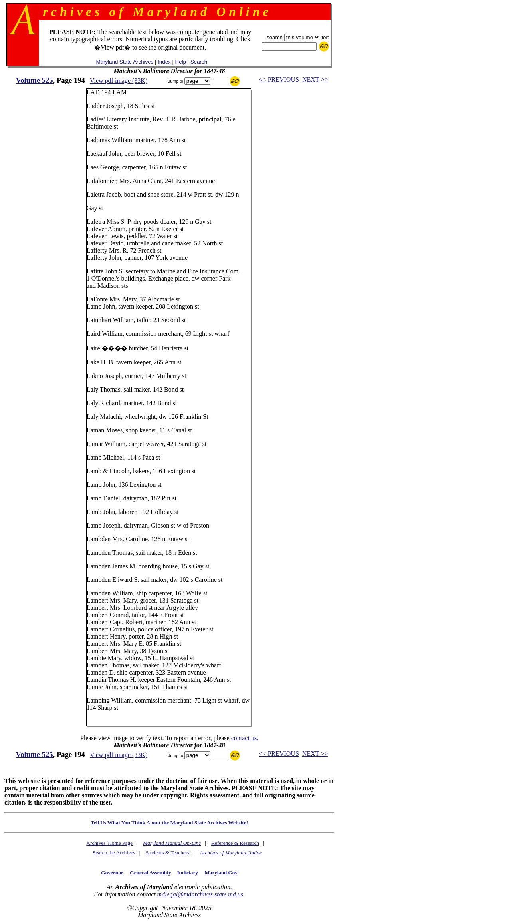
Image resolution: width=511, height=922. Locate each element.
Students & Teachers (168, 853)
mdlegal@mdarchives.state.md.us (200, 894)
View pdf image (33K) (118, 80)
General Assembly (150, 873)
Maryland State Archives (125, 62)
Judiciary (187, 873)
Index (164, 62)
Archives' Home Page (109, 843)
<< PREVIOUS (279, 79)
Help (180, 62)
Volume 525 (34, 80)
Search (198, 62)
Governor (112, 873)
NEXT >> (315, 79)
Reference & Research (235, 843)
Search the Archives (114, 853)
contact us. (244, 738)
